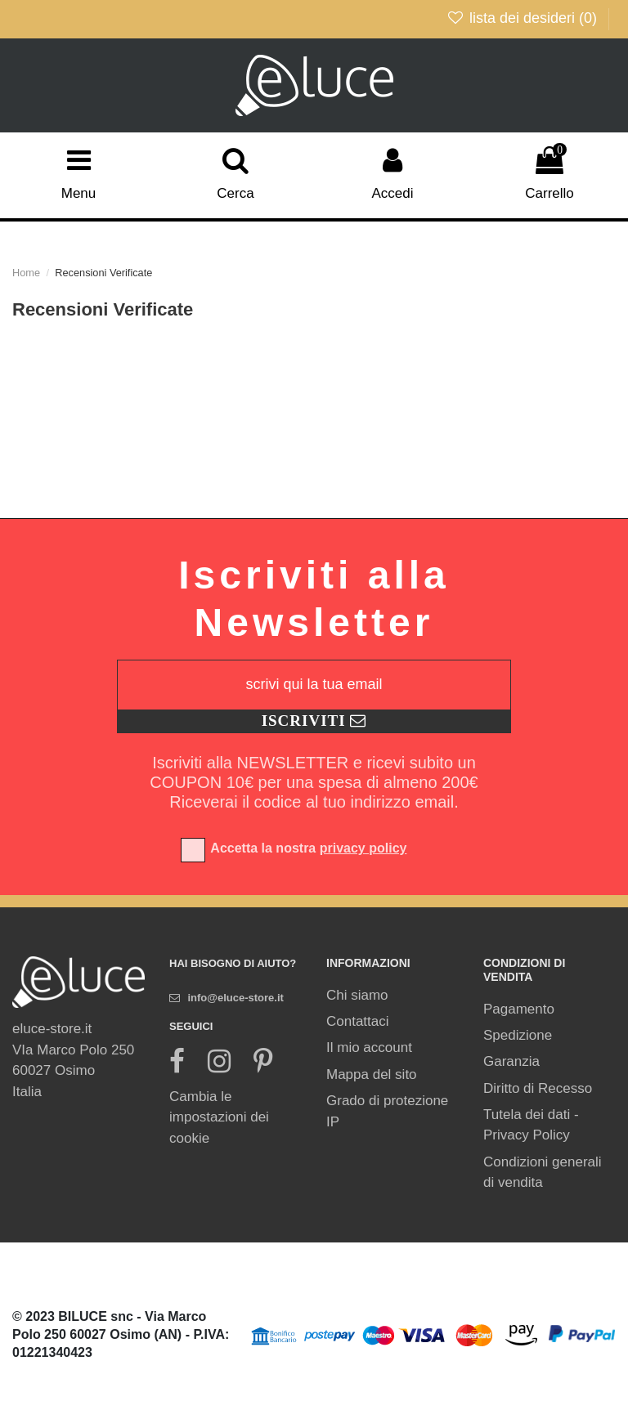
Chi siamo (357, 995)
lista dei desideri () (523, 18)
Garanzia (511, 1061)
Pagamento (518, 1009)
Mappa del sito (371, 1074)
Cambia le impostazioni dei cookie (219, 1117)
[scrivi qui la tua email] (314, 685)
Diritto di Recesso (537, 1088)
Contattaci (357, 1021)
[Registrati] (314, 721)
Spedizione (517, 1035)
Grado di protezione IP (387, 1111)
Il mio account (369, 1047)
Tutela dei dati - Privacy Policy (531, 1125)
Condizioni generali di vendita (542, 1172)
